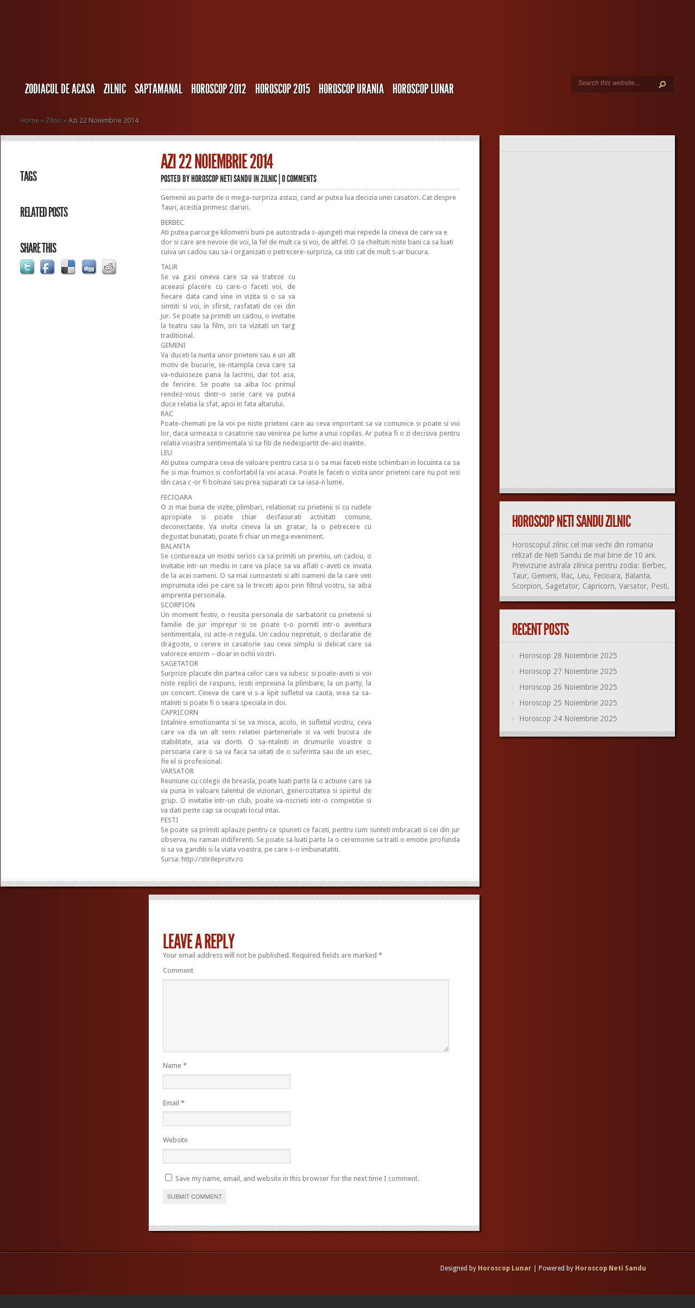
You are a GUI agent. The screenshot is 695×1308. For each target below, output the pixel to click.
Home (30, 120)
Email (174, 1116)
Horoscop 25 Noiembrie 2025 (568, 703)
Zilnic (115, 89)
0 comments (299, 179)
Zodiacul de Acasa (60, 89)
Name (175, 1078)
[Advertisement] (378, 330)
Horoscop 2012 (219, 89)
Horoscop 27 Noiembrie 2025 (568, 671)
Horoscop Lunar (505, 1281)
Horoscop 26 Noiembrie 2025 (568, 687)
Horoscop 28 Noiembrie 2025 (568, 655)
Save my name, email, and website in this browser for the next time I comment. (297, 1191)
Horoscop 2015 (282, 89)
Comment (178, 970)
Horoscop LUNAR (423, 89)
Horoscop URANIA (351, 89)
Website (175, 1153)
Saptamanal (158, 89)
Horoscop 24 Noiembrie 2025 (568, 718)
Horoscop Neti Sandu (221, 179)
